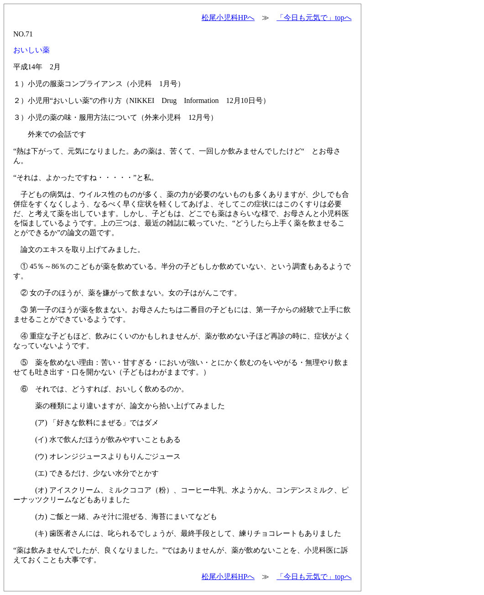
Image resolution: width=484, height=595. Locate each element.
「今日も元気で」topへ (313, 17)
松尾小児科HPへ (228, 17)
